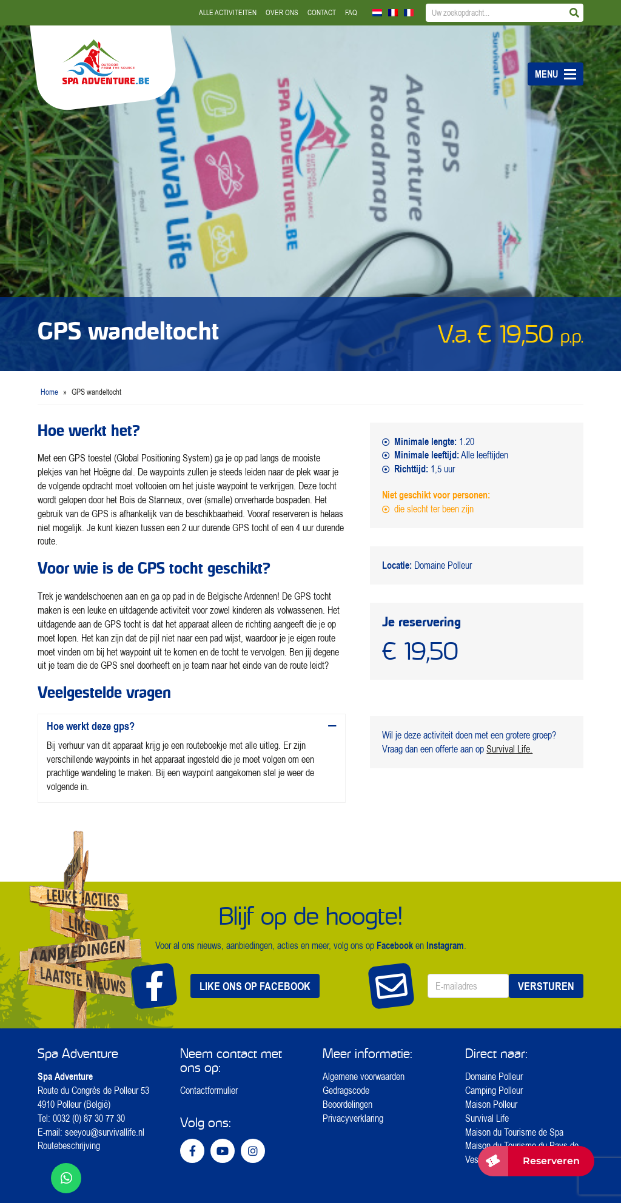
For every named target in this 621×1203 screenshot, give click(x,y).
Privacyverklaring (353, 1118)
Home (49, 391)
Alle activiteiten (228, 12)
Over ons (282, 12)
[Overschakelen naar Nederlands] (377, 12)
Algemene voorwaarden (363, 1076)
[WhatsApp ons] (66, 1178)
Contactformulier (209, 1090)
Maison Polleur (491, 1104)
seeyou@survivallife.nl (104, 1132)
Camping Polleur (494, 1090)
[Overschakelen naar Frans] (393, 12)
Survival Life (487, 1118)
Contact (321, 12)
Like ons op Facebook (255, 986)
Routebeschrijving (69, 1145)
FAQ (351, 12)
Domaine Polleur (494, 1076)
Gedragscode (346, 1090)
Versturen (546, 986)
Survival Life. (509, 749)
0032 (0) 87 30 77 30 (89, 1118)
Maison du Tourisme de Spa (514, 1132)
